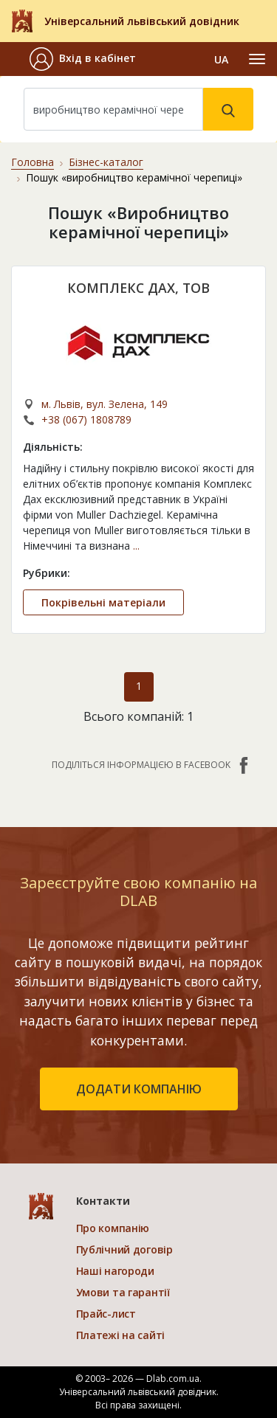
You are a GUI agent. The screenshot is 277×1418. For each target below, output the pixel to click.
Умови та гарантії (123, 1292)
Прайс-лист (106, 1314)
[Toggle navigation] (257, 59)
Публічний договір (124, 1249)
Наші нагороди (115, 1271)
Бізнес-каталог (106, 162)
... (136, 546)
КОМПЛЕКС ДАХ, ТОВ (138, 288)
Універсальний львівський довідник (141, 21)
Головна (32, 162)
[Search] (113, 109)
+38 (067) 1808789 (86, 419)
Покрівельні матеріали (103, 602)
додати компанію (139, 1089)
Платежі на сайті (120, 1335)
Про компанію (113, 1228)
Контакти (103, 1201)
